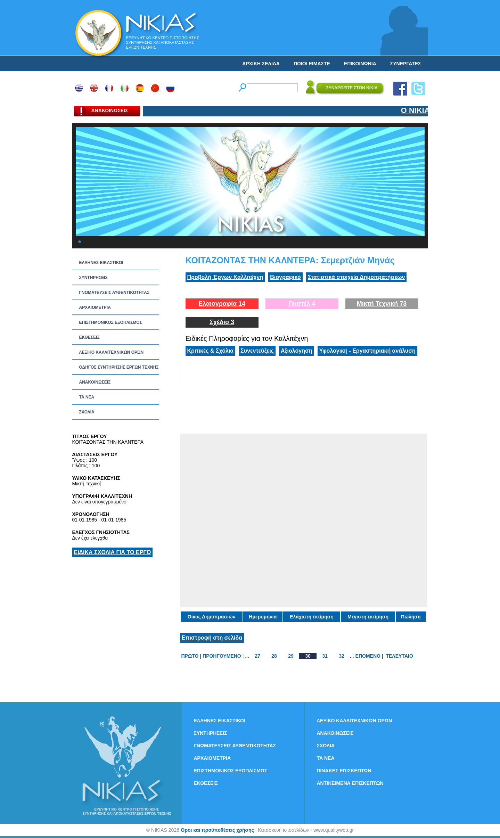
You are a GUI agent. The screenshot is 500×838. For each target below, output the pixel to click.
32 (341, 656)
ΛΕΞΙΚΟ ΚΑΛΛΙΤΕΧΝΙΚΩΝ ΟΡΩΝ (111, 352)
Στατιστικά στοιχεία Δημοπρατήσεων (356, 277)
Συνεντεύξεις (257, 351)
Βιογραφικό (285, 277)
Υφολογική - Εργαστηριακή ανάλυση (367, 351)
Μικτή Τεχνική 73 (382, 303)
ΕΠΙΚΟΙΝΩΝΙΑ (360, 63)
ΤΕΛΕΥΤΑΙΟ (399, 656)
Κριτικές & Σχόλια (210, 351)
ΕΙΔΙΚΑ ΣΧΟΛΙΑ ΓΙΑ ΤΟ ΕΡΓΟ (112, 552)
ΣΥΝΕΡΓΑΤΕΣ (405, 63)
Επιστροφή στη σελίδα (212, 638)
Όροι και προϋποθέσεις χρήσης (217, 830)
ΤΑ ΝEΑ (87, 397)
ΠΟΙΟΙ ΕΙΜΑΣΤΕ (312, 63)
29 (291, 656)
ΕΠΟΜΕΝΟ (367, 656)
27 (257, 656)
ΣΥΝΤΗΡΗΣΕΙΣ (93, 277)
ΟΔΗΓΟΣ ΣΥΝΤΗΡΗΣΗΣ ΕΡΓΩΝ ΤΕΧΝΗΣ (119, 367)
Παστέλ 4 (301, 303)
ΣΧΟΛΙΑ (87, 412)
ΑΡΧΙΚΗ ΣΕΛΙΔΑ (261, 63)
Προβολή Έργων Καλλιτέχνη (225, 277)
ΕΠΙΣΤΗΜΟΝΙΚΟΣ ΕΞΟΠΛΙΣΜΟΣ (110, 322)
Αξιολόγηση (296, 351)
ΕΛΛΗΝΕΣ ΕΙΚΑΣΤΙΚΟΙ (101, 262)
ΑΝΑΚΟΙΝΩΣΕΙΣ (95, 382)
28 (274, 656)
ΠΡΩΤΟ (190, 656)
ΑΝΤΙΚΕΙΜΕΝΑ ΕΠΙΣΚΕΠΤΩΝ (350, 783)
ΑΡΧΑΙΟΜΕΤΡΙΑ (95, 307)
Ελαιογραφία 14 (221, 303)
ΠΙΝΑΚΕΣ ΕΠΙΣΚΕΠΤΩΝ (344, 770)
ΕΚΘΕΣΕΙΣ (89, 337)
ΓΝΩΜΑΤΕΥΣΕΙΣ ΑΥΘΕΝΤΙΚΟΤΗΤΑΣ (114, 292)
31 (325, 656)
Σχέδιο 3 (222, 322)
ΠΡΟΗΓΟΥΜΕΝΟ (222, 656)
